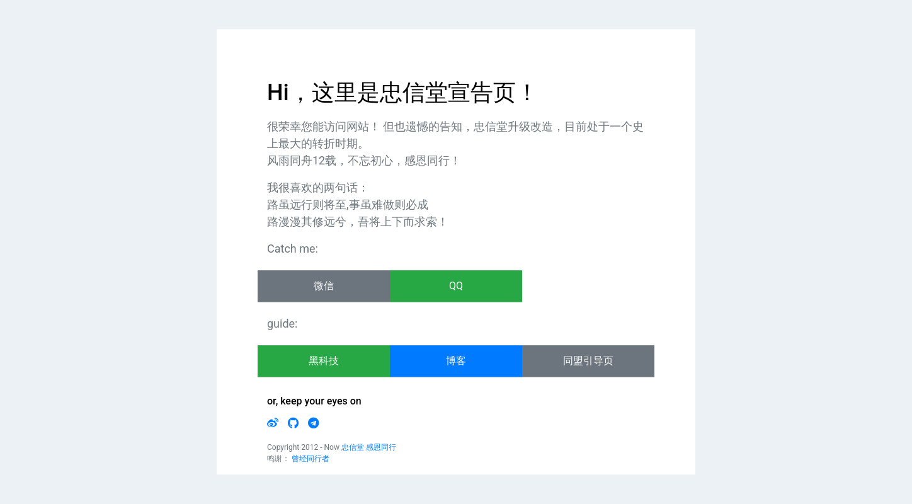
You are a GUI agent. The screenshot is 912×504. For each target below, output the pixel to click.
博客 (456, 361)
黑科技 (324, 361)
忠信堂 (352, 448)
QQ (456, 286)
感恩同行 (381, 448)
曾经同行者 (310, 459)
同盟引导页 (588, 361)
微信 (324, 286)
